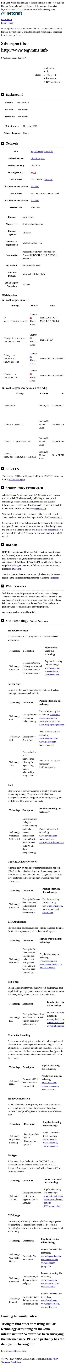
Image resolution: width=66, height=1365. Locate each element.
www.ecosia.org (46, 745)
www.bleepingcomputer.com (52, 724)
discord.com (47, 912)
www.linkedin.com (49, 1300)
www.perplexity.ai (50, 909)
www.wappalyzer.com (52, 906)
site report (57, 517)
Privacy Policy (51, 1359)
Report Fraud (7, 23)
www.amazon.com (50, 1086)
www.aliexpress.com (48, 738)
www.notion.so (51, 671)
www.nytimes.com (55, 1019)
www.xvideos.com (47, 742)
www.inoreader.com (56, 1022)
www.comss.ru (50, 1139)
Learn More (6, 19)
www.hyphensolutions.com (51, 842)
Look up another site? (14, 58)
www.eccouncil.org (48, 961)
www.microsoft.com (50, 1304)
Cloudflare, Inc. (38, 158)
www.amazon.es (50, 1146)
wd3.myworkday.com (53, 1199)
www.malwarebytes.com (51, 964)
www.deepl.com (52, 668)
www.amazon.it (50, 1142)
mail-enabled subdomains (47, 530)
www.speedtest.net (49, 1259)
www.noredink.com (48, 836)
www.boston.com (47, 967)
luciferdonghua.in (47, 767)
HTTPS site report (16, 479)
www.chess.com (52, 674)
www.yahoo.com (48, 1280)
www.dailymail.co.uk (53, 1196)
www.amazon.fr (48, 1286)
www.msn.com (48, 1089)
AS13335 (35, 186)
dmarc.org (16, 569)
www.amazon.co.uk (50, 1283)
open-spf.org (40, 508)
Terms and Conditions (11, 1362)
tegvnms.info (28, 217)
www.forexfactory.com (49, 721)
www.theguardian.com (51, 1256)
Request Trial (20, 1351)
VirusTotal (48, 180)
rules (24, 502)
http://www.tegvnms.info (42, 151)
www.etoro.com (46, 839)
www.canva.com (49, 1082)
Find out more (7, 1351)
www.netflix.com (49, 1307)
